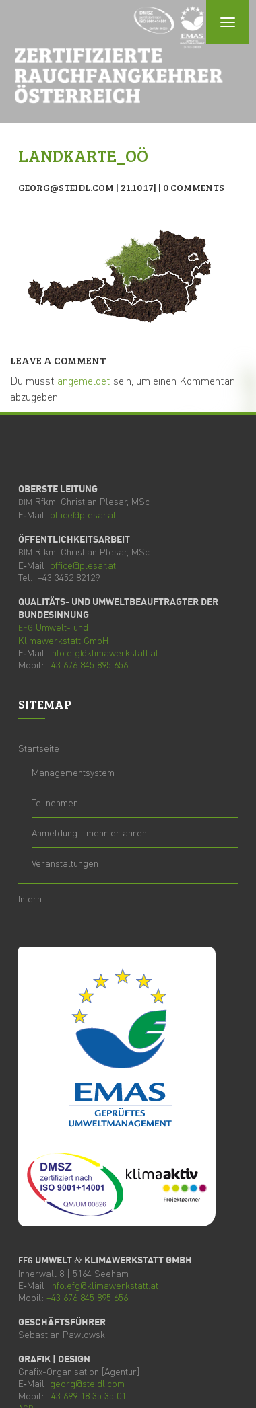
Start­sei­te (38, 748)
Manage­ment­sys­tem (73, 772)
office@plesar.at (83, 514)
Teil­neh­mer (54, 802)
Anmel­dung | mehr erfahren (89, 832)
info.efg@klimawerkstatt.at (104, 652)
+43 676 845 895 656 (87, 664)
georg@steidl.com (87, 1383)
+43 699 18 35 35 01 (86, 1395)
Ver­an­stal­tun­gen (65, 863)
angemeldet (83, 380)
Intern (30, 898)
